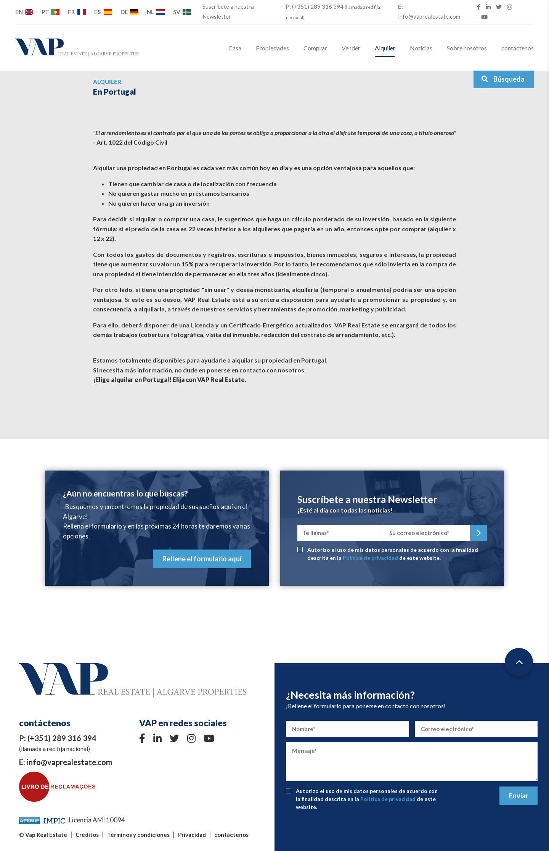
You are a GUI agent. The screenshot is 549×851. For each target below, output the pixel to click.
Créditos (87, 834)
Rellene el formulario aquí (202, 558)
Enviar (518, 795)
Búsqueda (503, 79)
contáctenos (517, 48)
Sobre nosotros (467, 48)
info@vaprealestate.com (429, 11)
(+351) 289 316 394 (333, 11)
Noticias (421, 48)
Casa (234, 48)
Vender (351, 48)
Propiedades (272, 48)
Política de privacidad (370, 557)
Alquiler (385, 48)
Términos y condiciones (138, 834)
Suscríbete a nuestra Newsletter (228, 11)
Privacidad (192, 834)
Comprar (315, 48)
